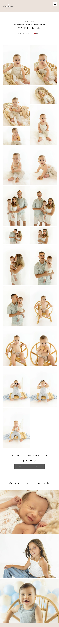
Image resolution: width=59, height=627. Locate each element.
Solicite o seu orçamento (29, 466)
